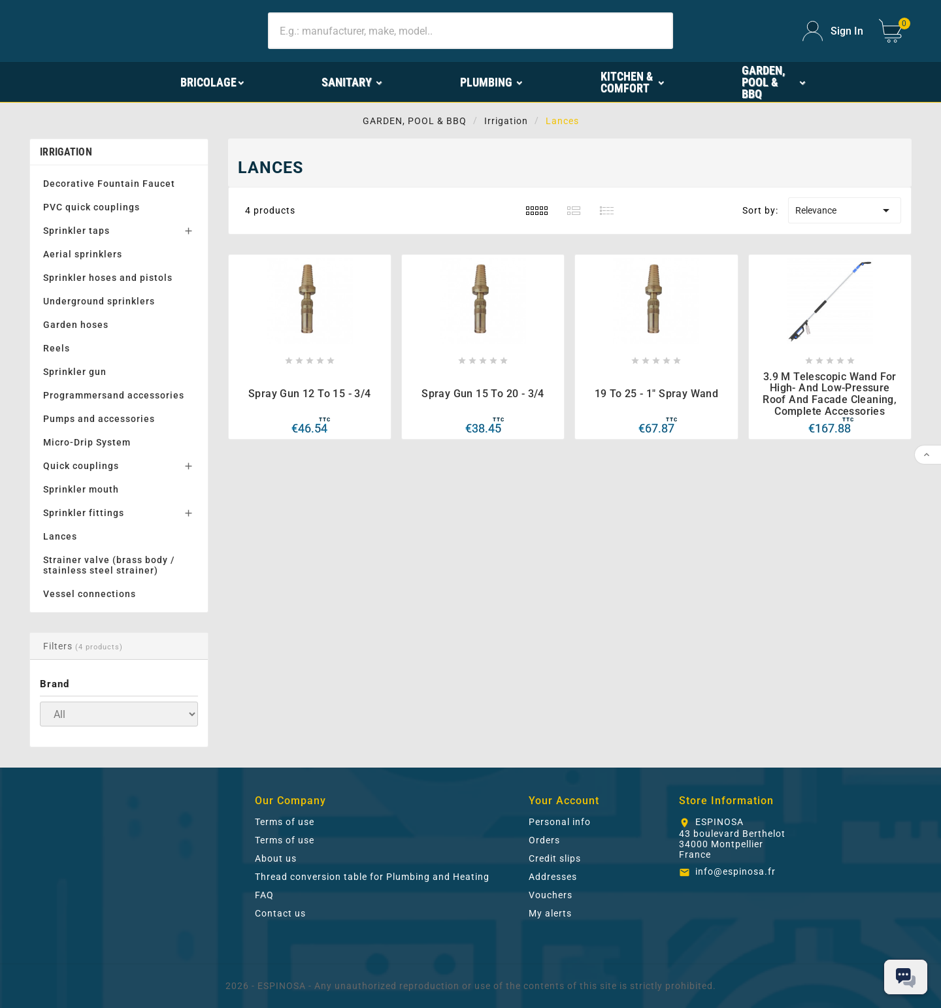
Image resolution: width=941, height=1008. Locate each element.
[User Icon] (832, 31)
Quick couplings (81, 466)
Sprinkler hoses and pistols (108, 277)
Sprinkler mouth (81, 489)
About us (276, 858)
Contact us (280, 913)
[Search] (470, 31)
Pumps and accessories (99, 419)
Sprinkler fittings (83, 513)
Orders (544, 840)
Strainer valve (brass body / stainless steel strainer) (108, 565)
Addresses (553, 876)
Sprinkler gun (75, 371)
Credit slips (555, 858)
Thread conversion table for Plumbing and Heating (372, 876)
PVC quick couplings (91, 207)
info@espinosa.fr (735, 871)
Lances (60, 536)
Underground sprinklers (99, 301)
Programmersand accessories (113, 395)
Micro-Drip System (87, 442)
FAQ (264, 895)
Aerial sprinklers (82, 254)
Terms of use (284, 822)
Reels (56, 348)
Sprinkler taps (76, 230)
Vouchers (550, 895)
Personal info (560, 822)
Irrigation (66, 152)
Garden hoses (75, 324)
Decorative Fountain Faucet (109, 183)
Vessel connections (89, 594)
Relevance (844, 210)
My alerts (550, 913)
